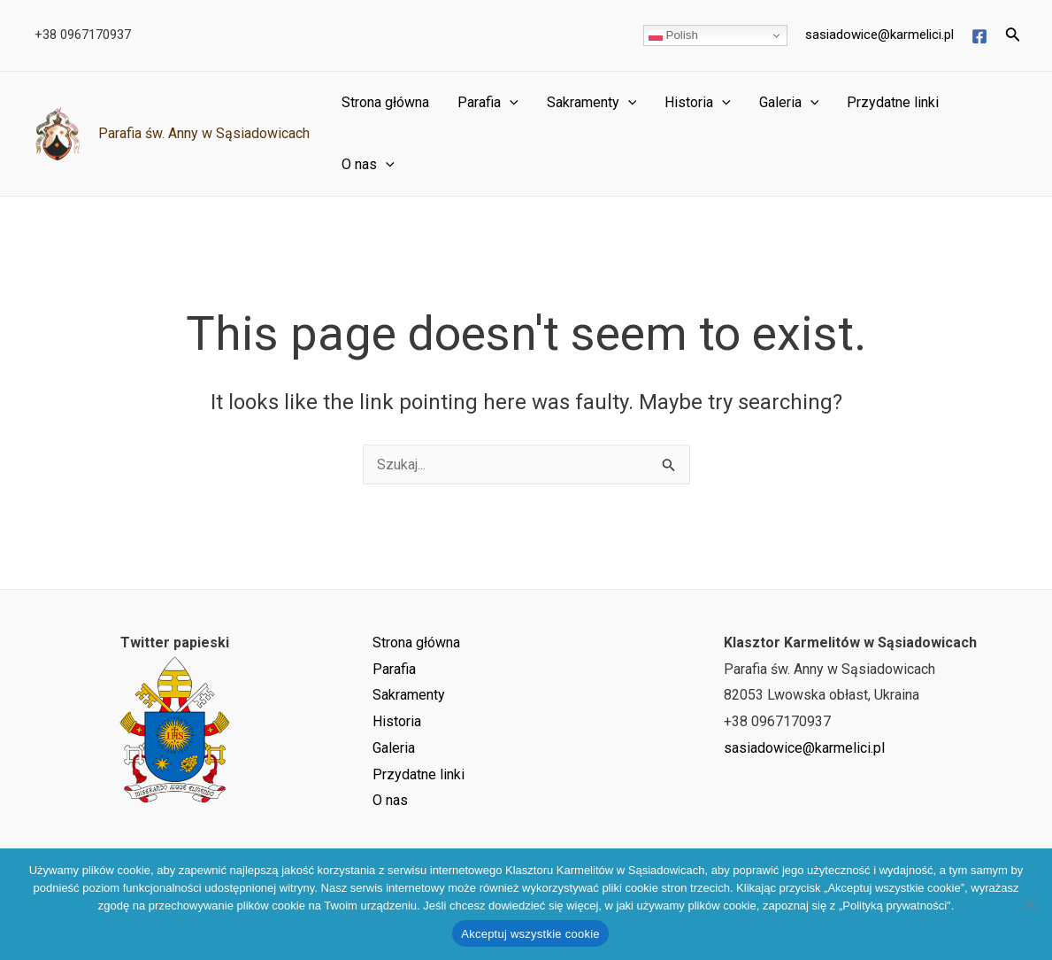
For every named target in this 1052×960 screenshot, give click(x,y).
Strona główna (385, 102)
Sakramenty (592, 103)
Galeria (789, 103)
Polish (673, 35)
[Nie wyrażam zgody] (1030, 904)
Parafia (487, 103)
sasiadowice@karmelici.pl (879, 35)
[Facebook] (979, 36)
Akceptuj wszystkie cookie (530, 934)
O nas (368, 165)
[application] (509, 103)
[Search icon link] (1013, 36)
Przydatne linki (893, 102)
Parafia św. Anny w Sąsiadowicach (204, 133)
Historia (697, 103)
